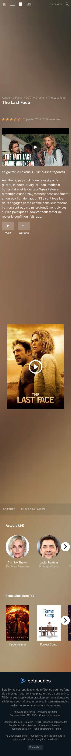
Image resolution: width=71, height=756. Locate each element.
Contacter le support (50, 715)
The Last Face (57, 97)
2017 (29, 97)
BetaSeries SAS (17, 725)
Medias (32, 725)
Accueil (6, 97)
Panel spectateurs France (47, 728)
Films (18, 97)
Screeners (44, 725)
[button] (17, 555)
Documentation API (20, 715)
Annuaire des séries (24, 711)
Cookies (28, 722)
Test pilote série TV (20, 728)
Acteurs (9, 509)
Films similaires (33, 509)
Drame (40, 97)
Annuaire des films (47, 711)
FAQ (34, 715)
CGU (38, 722)
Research (57, 725)
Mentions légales (13, 722)
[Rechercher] (67, 4)
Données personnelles (55, 722)
